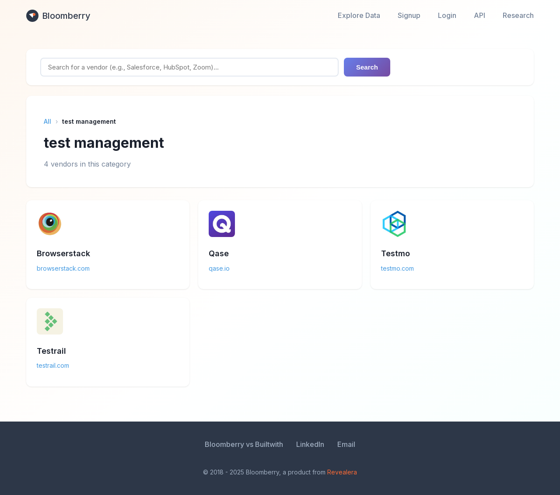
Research (518, 15)
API (479, 15)
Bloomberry (58, 16)
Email (346, 444)
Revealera (342, 472)
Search (367, 67)
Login (447, 15)
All (47, 121)
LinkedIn (310, 444)
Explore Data (359, 15)
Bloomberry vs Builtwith (244, 444)
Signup (409, 15)
